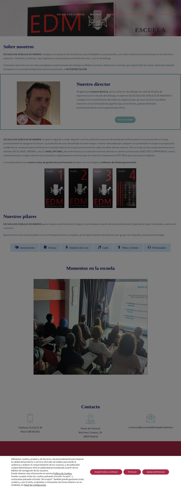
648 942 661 (33, 432)
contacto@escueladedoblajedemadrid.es (151, 427)
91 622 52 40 (35, 428)
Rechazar (129, 472)
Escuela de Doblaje (70, 14)
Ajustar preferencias (154, 472)
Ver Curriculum (125, 119)
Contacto (168, 14)
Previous (37, 327)
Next (144, 327)
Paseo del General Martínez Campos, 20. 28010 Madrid (90, 432)
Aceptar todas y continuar (101, 472)
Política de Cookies (62, 473)
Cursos (112, 14)
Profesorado (132, 14)
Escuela (95, 14)
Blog (151, 14)
